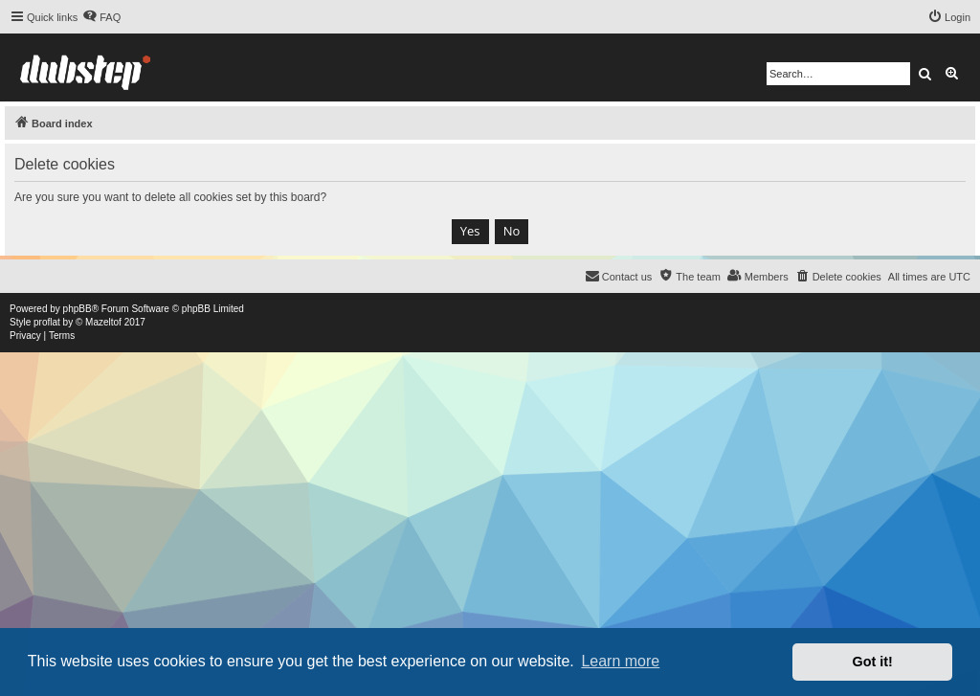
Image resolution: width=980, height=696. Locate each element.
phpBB (77, 308)
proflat (46, 322)
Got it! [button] (873, 661)
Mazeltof (103, 322)
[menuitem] (101, 17)
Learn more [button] (620, 661)
